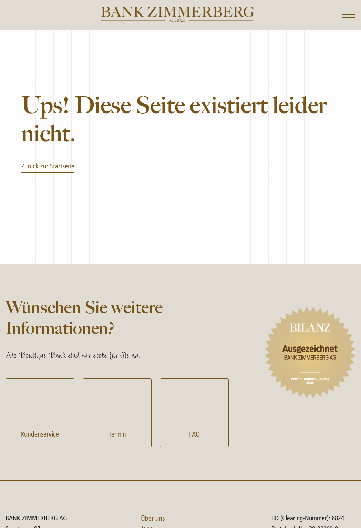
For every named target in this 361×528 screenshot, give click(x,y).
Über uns (153, 519)
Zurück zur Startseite (47, 167)
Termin (117, 411)
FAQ (194, 411)
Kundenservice (40, 411)
